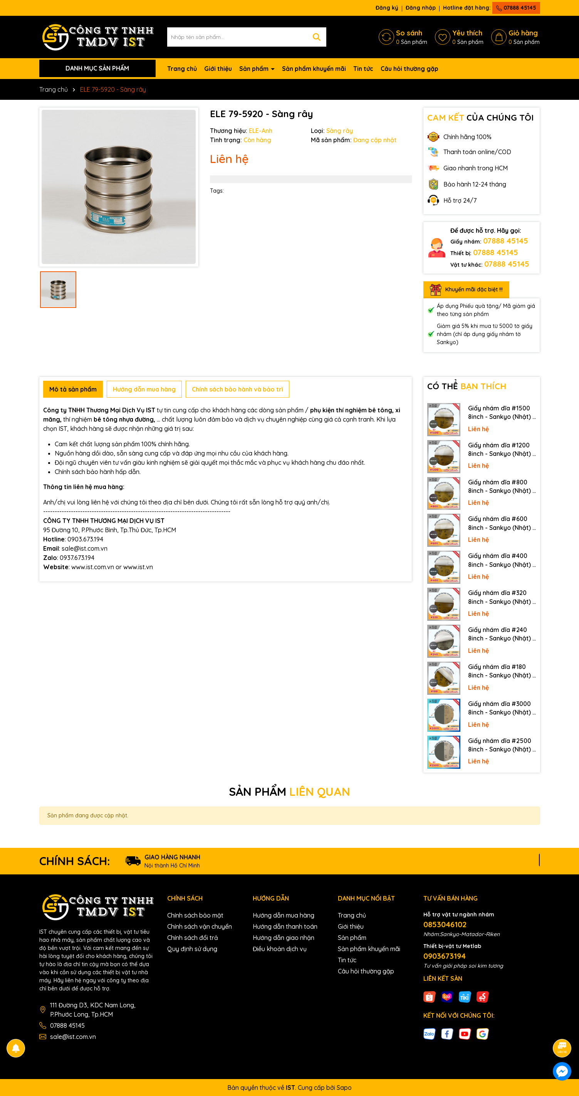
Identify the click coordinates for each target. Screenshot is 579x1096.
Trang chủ (182, 68)
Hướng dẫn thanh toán (285, 926)
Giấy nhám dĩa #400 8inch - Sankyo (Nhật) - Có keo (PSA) (501, 560)
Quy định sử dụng (192, 949)
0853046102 (445, 924)
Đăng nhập (421, 7)
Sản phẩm (254, 68)
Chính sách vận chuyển (199, 926)
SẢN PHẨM (289, 791)
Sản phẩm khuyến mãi (314, 68)
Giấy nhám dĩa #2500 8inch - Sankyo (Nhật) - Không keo (501, 745)
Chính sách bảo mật (195, 915)
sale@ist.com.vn (73, 1037)
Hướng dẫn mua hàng (283, 915)
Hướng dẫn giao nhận (283, 937)
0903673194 (444, 956)
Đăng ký (387, 7)
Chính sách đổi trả (192, 937)
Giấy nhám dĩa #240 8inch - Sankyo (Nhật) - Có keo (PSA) (501, 634)
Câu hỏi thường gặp (409, 68)
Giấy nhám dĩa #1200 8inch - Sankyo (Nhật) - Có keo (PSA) (501, 449)
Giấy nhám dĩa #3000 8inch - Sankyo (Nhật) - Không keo (501, 708)
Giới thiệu (218, 68)
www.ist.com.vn (92, 567)
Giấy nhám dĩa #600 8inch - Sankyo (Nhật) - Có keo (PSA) (501, 523)
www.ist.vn (138, 567)
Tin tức (363, 68)
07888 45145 (516, 7)
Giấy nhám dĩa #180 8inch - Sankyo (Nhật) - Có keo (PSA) (501, 671)
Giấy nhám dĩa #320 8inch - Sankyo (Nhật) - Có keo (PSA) (501, 597)
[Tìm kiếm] (316, 37)
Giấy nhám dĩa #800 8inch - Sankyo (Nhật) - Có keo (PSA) (501, 486)
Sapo (344, 1087)
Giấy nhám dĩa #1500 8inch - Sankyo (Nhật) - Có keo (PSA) (501, 412)
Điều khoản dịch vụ (280, 949)
